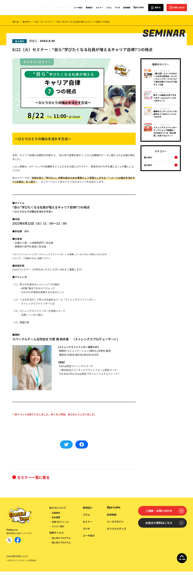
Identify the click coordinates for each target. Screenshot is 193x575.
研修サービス (62, 7)
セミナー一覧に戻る (33, 477)
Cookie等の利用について (17, 556)
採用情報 (126, 7)
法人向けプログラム (61, 538)
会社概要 (56, 517)
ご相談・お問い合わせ (164, 511)
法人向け (148, 165)
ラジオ (117, 7)
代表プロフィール (60, 522)
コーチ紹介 (78, 7)
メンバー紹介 (58, 526)
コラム (109, 7)
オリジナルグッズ (116, 528)
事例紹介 (89, 7)
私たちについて (44, 7)
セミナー (99, 7)
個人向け (148, 157)
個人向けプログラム (61, 542)
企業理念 (56, 513)
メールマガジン (115, 521)
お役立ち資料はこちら (164, 523)
